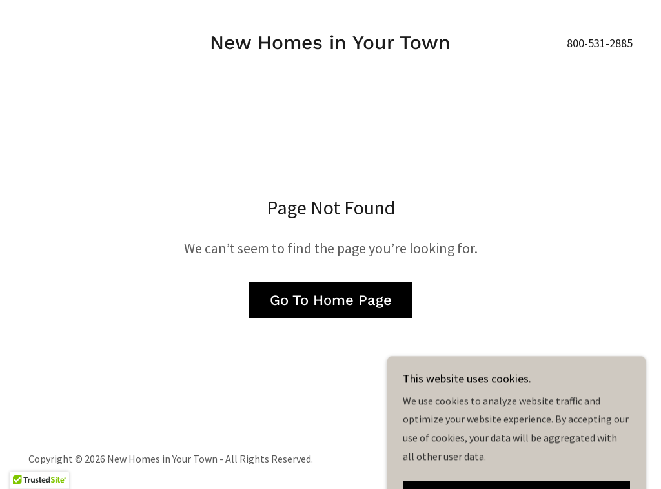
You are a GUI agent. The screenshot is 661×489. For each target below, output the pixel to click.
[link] (330, 45)
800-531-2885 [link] (600, 43)
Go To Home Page (331, 300)
